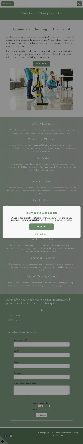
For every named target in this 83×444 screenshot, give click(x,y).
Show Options (41, 234)
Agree (41, 226)
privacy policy (66, 220)
